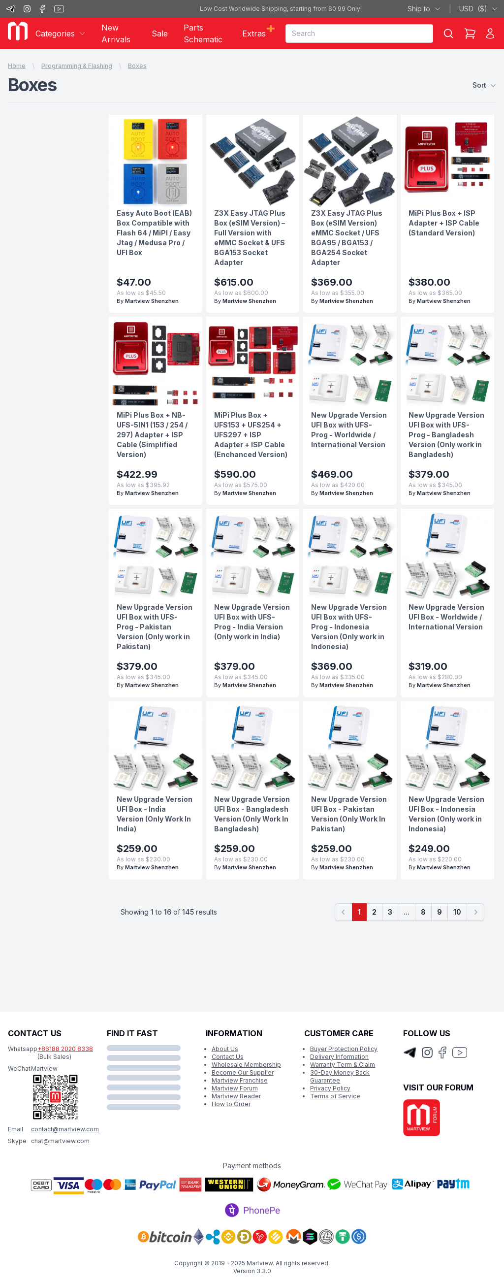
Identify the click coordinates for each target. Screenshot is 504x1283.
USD (478, 9)
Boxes (137, 65)
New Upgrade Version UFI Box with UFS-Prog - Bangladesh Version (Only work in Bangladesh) (446, 435)
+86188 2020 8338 (65, 1049)
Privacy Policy (330, 1088)
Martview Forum (235, 1088)
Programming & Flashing (76, 65)
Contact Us (228, 1056)
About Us (225, 1049)
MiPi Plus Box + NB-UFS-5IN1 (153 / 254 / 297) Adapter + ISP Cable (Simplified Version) (152, 435)
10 (457, 912)
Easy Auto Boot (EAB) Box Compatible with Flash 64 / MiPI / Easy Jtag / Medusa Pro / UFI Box (154, 233)
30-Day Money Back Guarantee (340, 1076)
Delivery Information (339, 1056)
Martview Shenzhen (152, 300)
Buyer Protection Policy (344, 1049)
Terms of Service (335, 1096)
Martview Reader (236, 1096)
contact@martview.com (65, 1129)
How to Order (231, 1104)
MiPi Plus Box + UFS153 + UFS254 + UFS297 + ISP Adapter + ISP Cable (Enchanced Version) (250, 435)
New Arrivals (115, 33)
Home (17, 65)
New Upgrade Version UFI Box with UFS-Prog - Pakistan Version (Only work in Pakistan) (154, 627)
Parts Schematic (203, 33)
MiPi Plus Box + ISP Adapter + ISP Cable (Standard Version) (444, 223)
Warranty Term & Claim (342, 1064)
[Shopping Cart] (470, 33)
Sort (484, 85)
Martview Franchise (240, 1080)
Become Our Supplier (243, 1072)
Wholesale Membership (246, 1064)
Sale (160, 33)
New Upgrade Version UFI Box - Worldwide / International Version (446, 617)
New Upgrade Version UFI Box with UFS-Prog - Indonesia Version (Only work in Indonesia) (349, 627)
